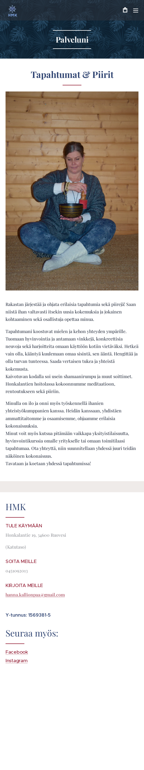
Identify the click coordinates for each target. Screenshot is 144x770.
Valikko (135, 10)
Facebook (17, 652)
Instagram (17, 661)
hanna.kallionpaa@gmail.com (35, 595)
